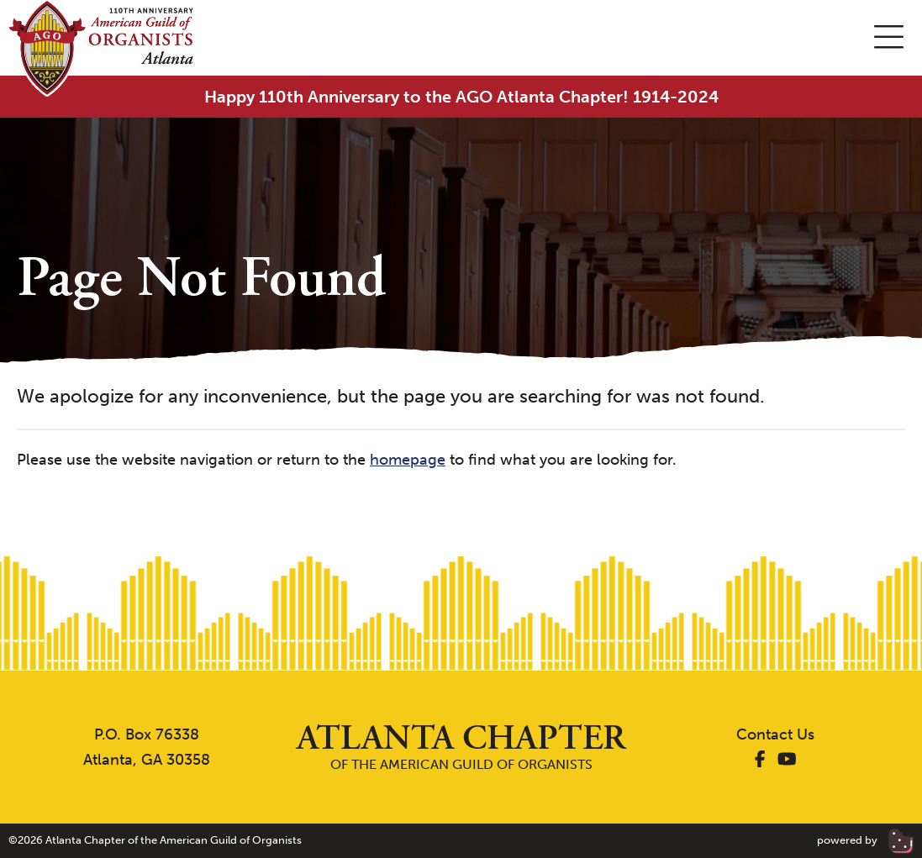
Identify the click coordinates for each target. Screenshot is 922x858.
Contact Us (775, 734)
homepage (407, 459)
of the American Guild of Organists (461, 746)
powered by (865, 840)
